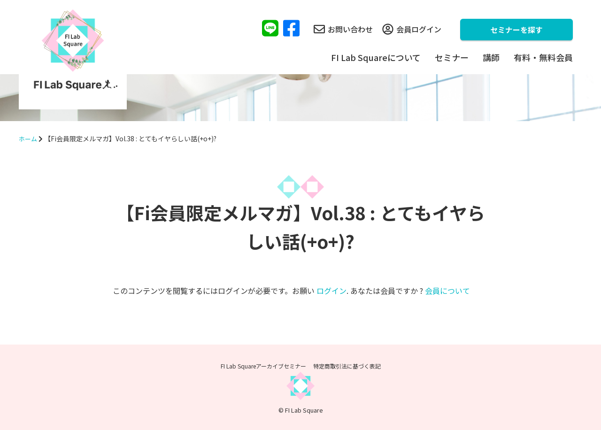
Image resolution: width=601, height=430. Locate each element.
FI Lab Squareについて (376, 57)
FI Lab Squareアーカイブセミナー (263, 366)
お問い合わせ (343, 29)
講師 (491, 57)
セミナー (452, 57)
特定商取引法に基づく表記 (347, 366)
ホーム (29, 138)
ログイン (331, 290)
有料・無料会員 (543, 57)
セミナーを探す (516, 29)
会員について (447, 290)
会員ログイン (411, 29)
